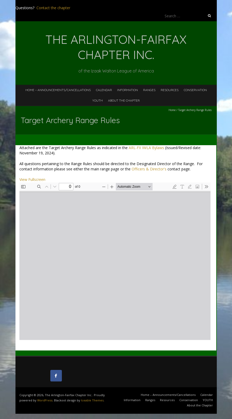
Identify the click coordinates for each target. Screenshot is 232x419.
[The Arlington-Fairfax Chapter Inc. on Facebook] (56, 375)
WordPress (44, 400)
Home (172, 110)
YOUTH (97, 100)
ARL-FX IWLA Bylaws (146, 147)
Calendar (104, 90)
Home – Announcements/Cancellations (58, 90)
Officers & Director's (149, 168)
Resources (170, 90)
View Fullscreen (32, 179)
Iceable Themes (92, 400)
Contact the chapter (53, 7)
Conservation (195, 90)
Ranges (149, 90)
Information (127, 90)
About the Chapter (124, 100)
